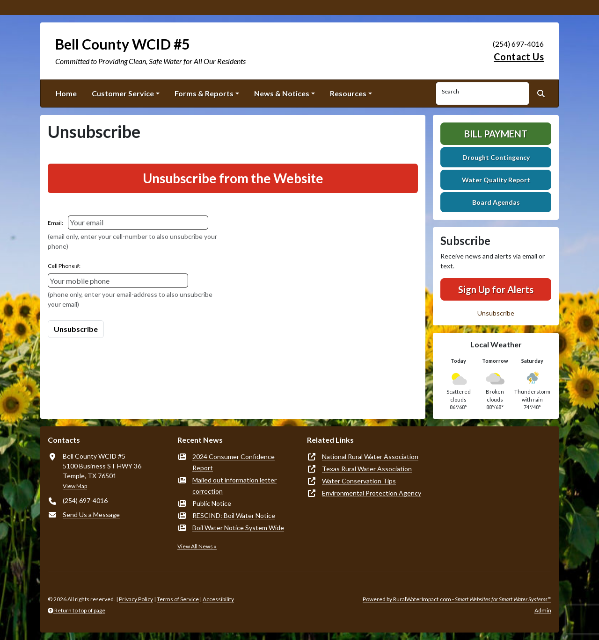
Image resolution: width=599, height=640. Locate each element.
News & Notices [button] (281, 93)
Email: (55, 222)
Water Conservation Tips (359, 481)
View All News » (197, 546)
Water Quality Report (496, 180)
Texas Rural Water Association (367, 469)
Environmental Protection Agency (371, 493)
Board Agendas (496, 202)
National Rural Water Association (370, 456)
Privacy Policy (136, 599)
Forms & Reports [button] (204, 93)
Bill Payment (495, 133)
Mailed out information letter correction (234, 485)
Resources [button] (348, 93)
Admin (542, 610)
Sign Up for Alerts (495, 289)
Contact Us (519, 56)
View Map (75, 485)
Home (66, 93)
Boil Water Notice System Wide (238, 528)
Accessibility (218, 599)
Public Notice (211, 503)
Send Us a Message (91, 514)
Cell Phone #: (64, 265)
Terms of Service (178, 599)
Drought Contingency (496, 157)
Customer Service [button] (123, 93)
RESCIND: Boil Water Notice (233, 515)
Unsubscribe (495, 313)
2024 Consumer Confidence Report (233, 462)
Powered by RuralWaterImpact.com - (457, 599)
